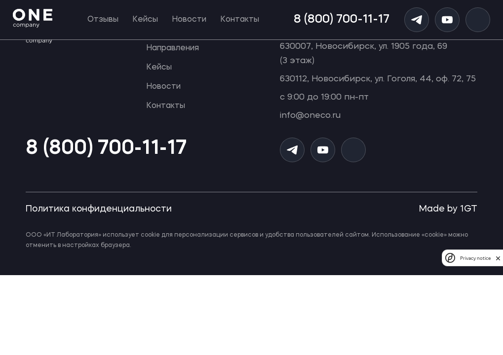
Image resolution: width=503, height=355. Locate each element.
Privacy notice (475, 258)
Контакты (239, 20)
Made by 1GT (448, 209)
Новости (189, 20)
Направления (172, 48)
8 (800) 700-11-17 (341, 20)
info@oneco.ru (310, 115)
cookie (150, 235)
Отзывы (102, 20)
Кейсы (145, 20)
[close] (498, 258)
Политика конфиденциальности (99, 209)
